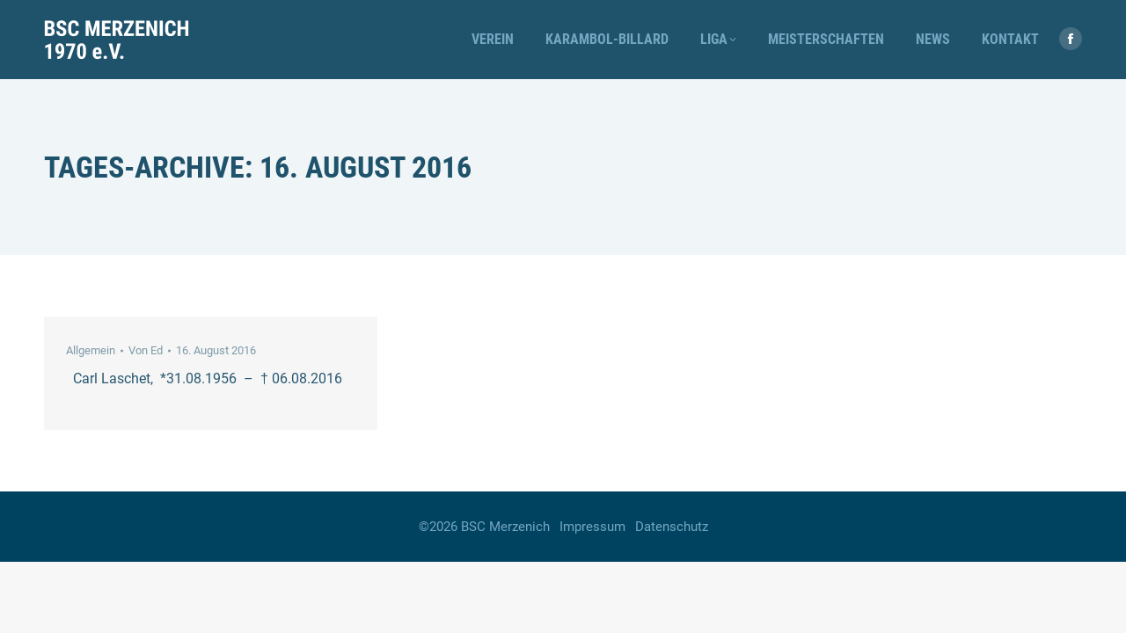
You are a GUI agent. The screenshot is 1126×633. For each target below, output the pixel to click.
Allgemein (90, 350)
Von (145, 350)
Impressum (592, 527)
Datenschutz (671, 527)
